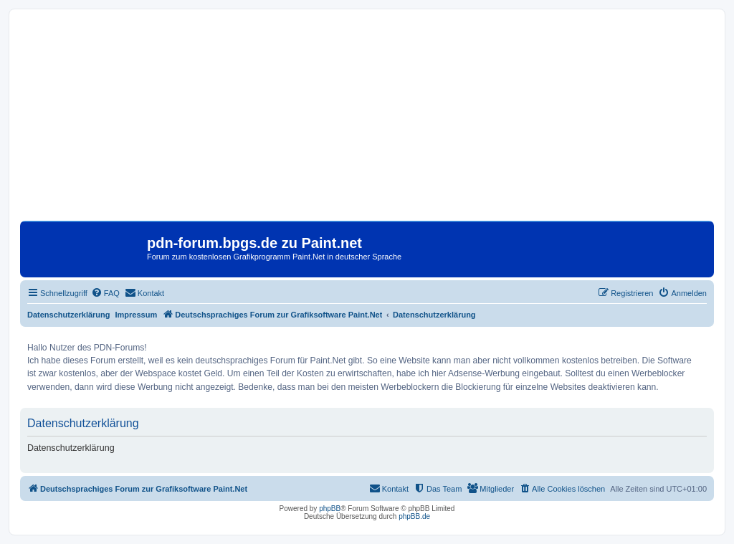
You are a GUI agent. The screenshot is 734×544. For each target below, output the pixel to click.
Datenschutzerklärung (68, 314)
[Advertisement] (367, 120)
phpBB (329, 508)
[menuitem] (105, 293)
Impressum (136, 314)
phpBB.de (414, 516)
